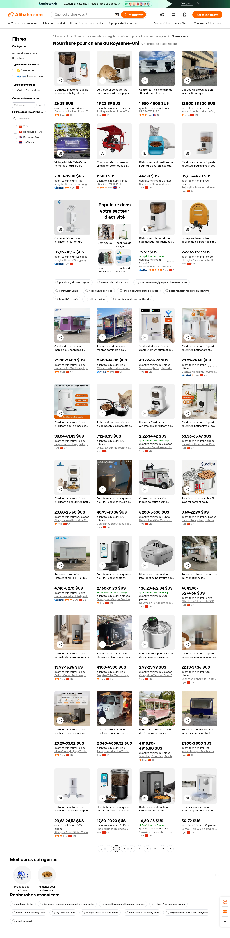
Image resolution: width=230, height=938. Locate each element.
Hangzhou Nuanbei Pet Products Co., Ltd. (199, 444)
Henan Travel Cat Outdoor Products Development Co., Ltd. (157, 520)
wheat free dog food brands (168, 904)
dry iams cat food (63, 912)
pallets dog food (95, 299)
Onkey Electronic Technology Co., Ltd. (114, 447)
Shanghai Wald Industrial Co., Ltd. (72, 520)
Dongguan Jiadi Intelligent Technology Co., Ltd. (72, 111)
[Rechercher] (133, 14)
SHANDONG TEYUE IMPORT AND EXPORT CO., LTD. (199, 601)
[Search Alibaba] (83, 14)
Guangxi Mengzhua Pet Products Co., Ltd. (199, 371)
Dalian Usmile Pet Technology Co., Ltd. (157, 266)
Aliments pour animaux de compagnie (143, 36)
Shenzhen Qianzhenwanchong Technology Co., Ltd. (157, 447)
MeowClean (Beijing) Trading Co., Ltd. (72, 751)
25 (162, 848)
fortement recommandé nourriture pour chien (67, 904)
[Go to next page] (170, 848)
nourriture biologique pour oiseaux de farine (161, 282)
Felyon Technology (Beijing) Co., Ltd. (72, 444)
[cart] (174, 15)
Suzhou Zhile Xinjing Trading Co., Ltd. (199, 828)
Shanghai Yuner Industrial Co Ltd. (199, 260)
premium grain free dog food (72, 282)
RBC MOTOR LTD (149, 111)
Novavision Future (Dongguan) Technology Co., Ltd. (157, 602)
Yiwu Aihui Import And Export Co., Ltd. (157, 831)
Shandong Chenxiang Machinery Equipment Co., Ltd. (157, 756)
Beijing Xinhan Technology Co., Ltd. (72, 675)
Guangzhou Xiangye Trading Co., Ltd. (114, 599)
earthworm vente (66, 290)
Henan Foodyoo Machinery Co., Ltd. (199, 751)
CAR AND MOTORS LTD (111, 184)
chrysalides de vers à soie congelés (187, 912)
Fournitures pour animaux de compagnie (91, 36)
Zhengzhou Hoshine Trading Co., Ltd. (114, 751)
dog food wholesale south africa (132, 299)
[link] (225, 902)
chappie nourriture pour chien (100, 912)
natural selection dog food (28, 912)
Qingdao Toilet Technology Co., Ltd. (114, 675)
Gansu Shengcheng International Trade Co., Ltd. (199, 520)
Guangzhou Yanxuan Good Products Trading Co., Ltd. (157, 675)
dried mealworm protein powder (139, 290)
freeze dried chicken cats (113, 282)
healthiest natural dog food (142, 912)
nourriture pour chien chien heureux (123, 904)
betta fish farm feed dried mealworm (187, 290)
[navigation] (29, 443)
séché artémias (22, 904)
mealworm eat (22, 920)
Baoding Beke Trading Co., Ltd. (114, 828)
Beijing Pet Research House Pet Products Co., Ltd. (199, 187)
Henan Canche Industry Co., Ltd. (199, 111)
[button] (117, 14)
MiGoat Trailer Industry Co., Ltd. (114, 368)
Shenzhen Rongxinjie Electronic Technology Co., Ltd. (199, 678)
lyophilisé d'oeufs (66, 299)
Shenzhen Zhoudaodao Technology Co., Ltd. (157, 184)
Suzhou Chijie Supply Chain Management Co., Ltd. (157, 368)
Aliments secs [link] (180, 36)
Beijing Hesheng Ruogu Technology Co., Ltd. (114, 111)
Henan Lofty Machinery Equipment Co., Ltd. (72, 368)
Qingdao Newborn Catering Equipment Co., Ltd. (72, 184)
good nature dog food (98, 290)
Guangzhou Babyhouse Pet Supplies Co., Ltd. (114, 523)
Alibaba (57, 36)
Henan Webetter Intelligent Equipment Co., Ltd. (72, 596)
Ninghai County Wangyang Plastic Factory (72, 260)
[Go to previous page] (101, 848)
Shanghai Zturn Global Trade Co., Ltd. (72, 832)
